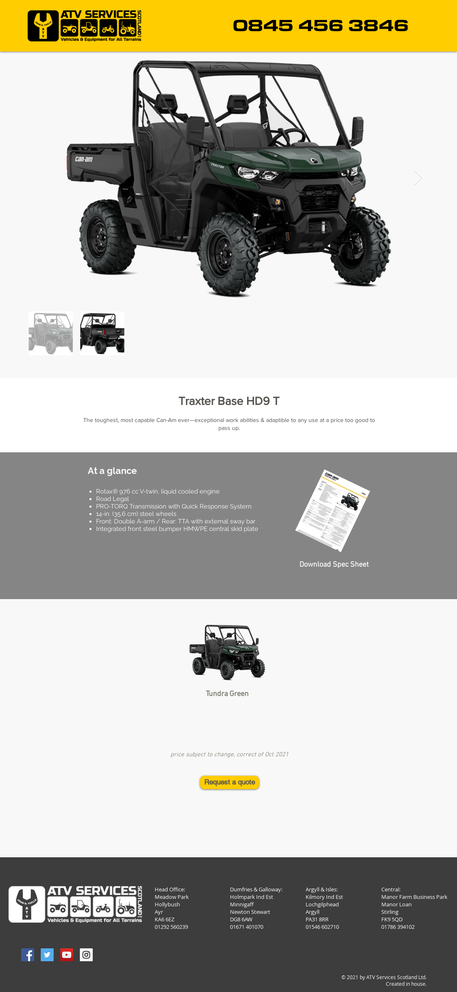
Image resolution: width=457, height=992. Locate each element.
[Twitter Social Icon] (47, 954)
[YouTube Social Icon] (66, 954)
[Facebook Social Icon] (27, 954)
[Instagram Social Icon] (86, 954)
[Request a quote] (229, 782)
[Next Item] (418, 178)
